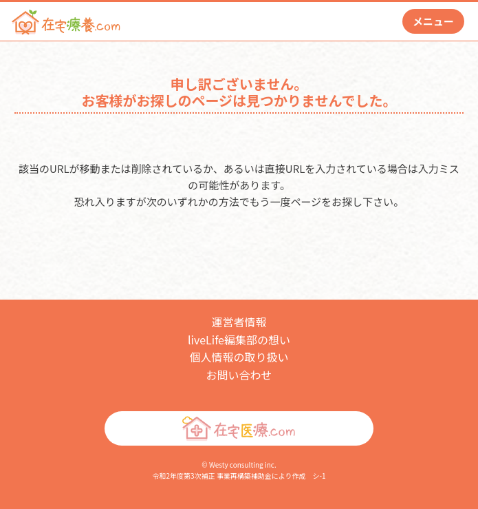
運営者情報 (238, 321)
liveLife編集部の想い (239, 339)
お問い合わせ (239, 374)
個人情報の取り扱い (238, 357)
